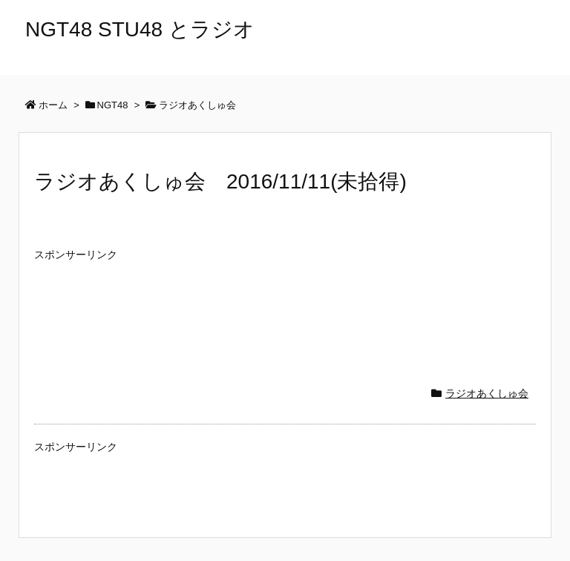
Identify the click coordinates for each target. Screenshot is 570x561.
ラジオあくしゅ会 (486, 393)
